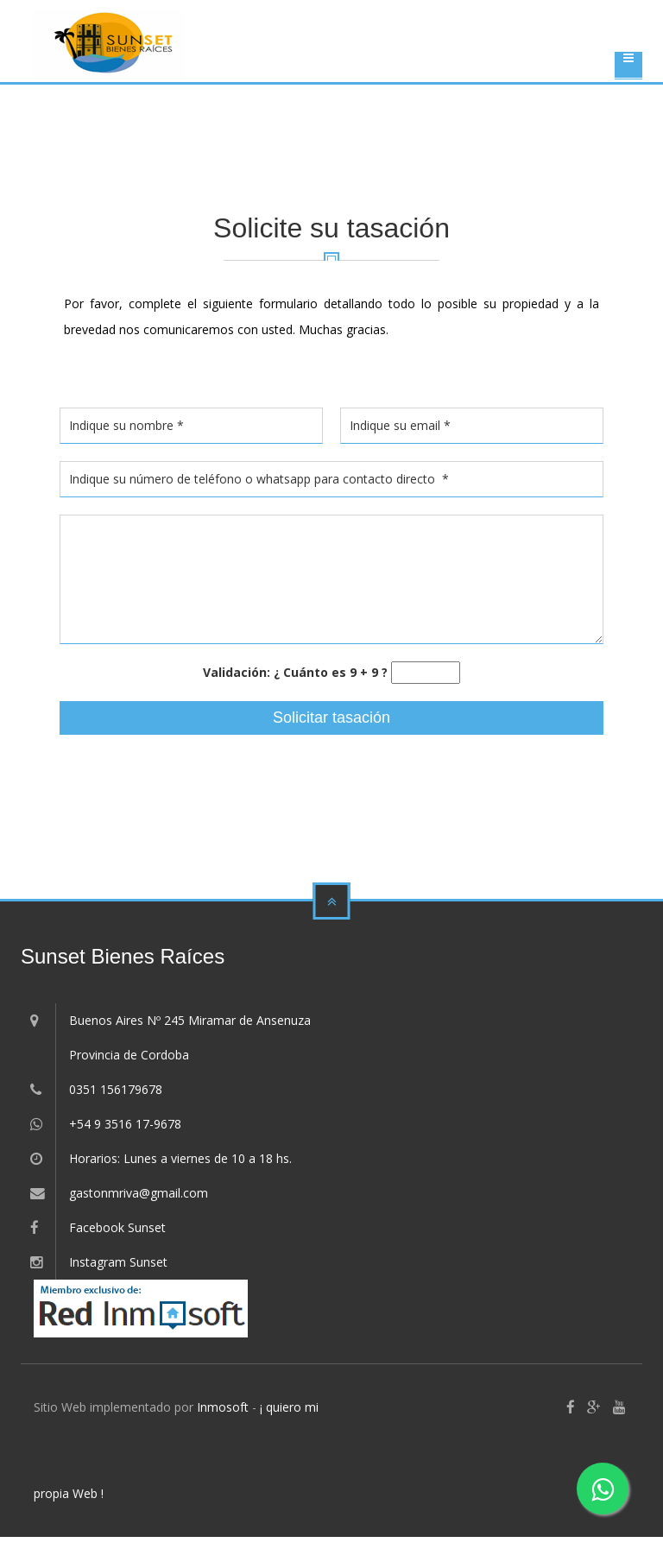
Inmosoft (223, 1407)
